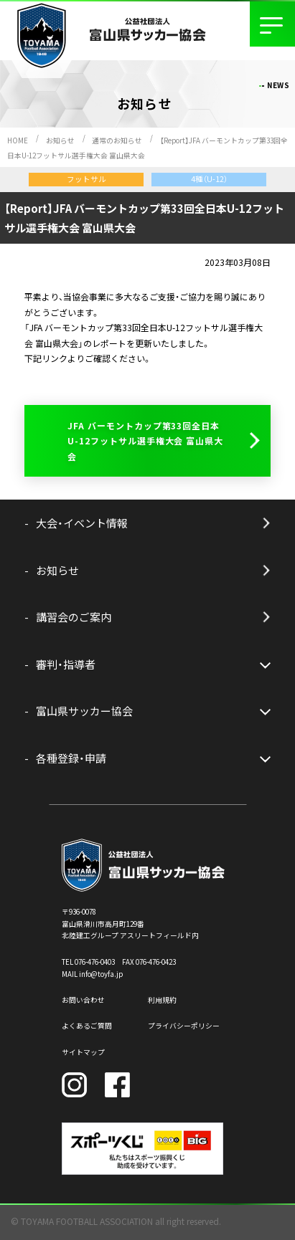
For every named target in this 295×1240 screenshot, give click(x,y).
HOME (17, 140)
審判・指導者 (65, 664)
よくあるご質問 (87, 1026)
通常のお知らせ (117, 140)
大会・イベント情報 (82, 522)
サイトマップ (83, 1052)
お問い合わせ (83, 1000)
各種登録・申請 (71, 758)
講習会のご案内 (73, 616)
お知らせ (60, 140)
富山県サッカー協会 (84, 710)
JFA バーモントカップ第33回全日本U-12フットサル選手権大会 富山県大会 (145, 440)
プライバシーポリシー (184, 1026)
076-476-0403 (95, 962)
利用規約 (162, 1000)
